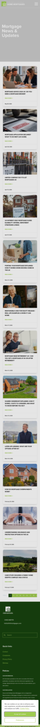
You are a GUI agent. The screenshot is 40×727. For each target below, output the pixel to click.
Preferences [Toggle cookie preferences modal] (20, 720)
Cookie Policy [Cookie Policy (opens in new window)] (24, 708)
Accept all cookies (20, 714)
